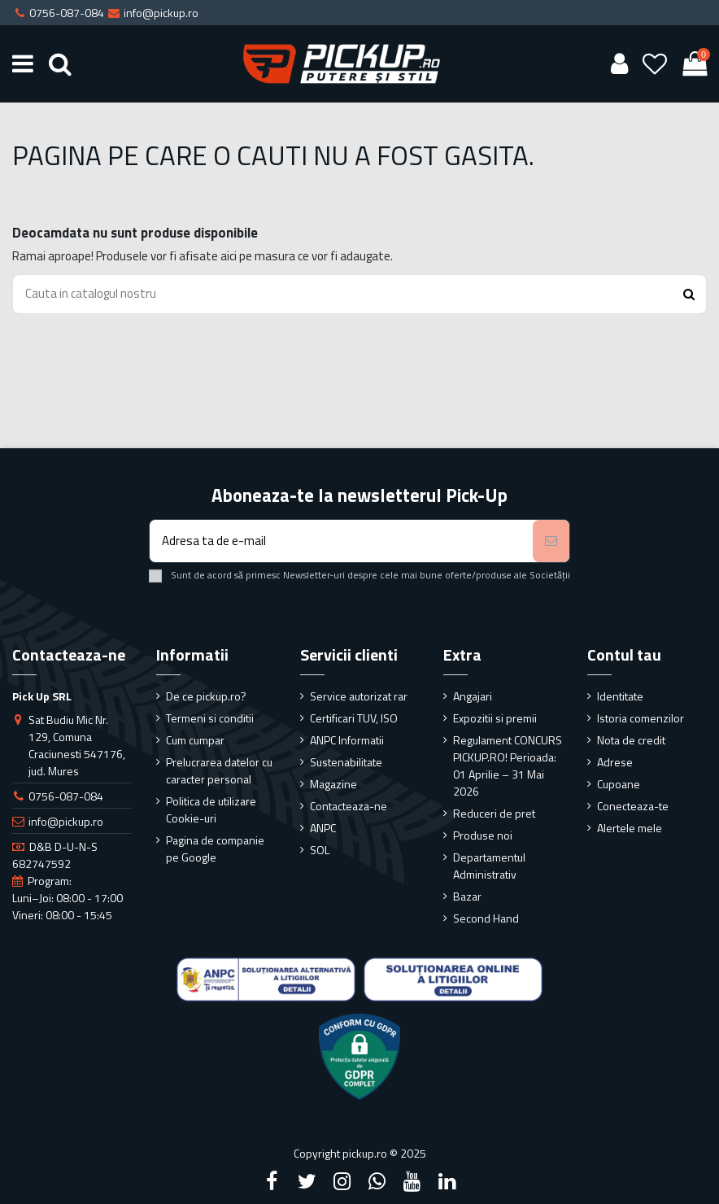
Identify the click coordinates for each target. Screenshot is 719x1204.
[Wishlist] (655, 63)
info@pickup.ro (65, 821)
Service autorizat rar (358, 696)
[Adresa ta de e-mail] (341, 541)
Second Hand (486, 918)
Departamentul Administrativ (489, 865)
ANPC (323, 827)
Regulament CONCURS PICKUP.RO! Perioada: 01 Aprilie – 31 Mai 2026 (507, 765)
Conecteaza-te (633, 805)
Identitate (620, 696)
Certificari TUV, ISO (354, 717)
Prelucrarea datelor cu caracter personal (219, 770)
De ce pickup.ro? (206, 696)
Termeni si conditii (210, 717)
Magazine (333, 783)
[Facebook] (272, 1181)
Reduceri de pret (494, 813)
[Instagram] (342, 1181)
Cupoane (618, 783)
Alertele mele (629, 827)
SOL (319, 849)
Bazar (467, 896)
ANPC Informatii (347, 739)
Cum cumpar (195, 739)
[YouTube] (412, 1181)
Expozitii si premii (495, 717)
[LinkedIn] (447, 1181)
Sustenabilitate (346, 761)
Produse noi (482, 835)
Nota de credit (631, 739)
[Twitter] (307, 1181)
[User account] (619, 63)
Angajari (472, 696)
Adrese (615, 761)
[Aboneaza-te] (551, 541)
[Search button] (689, 294)
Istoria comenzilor (640, 717)
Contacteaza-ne (348, 805)
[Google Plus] (377, 1181)
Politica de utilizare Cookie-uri (211, 809)
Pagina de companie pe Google (215, 848)
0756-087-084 (65, 796)
